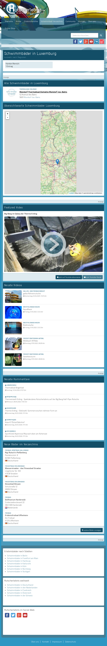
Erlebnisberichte (31, 21)
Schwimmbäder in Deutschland (20, 585)
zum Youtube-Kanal (92, 277)
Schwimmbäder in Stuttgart (18, 571)
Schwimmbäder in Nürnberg (19, 569)
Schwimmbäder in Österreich (19, 593)
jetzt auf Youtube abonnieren (69, 277)
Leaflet (71, 193)
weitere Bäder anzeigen (91, 530)
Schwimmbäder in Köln (16, 566)
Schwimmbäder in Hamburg (18, 561)
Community (71, 21)
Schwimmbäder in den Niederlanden (22, 587)
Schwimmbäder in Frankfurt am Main (22, 558)
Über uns (92, 21)
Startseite (9, 21)
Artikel (18, 21)
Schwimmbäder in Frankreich (19, 590)
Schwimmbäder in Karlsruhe (19, 563)
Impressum (57, 642)
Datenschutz (70, 642)
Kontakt (81, 21)
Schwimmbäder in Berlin (17, 555)
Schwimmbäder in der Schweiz (20, 595)
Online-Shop (10, 28)
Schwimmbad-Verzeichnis (52, 21)
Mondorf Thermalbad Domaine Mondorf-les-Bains (43, 92)
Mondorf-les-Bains (32, 97)
